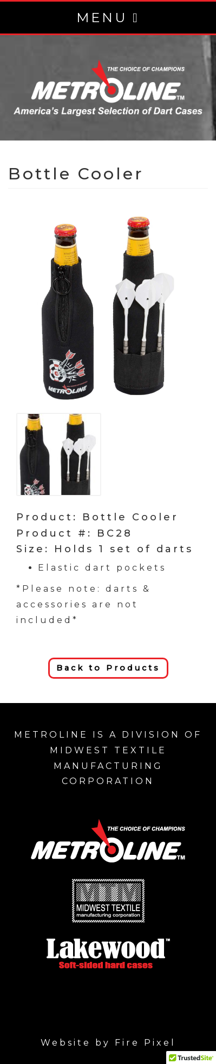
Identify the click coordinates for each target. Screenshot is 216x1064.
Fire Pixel (145, 1043)
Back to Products (108, 668)
